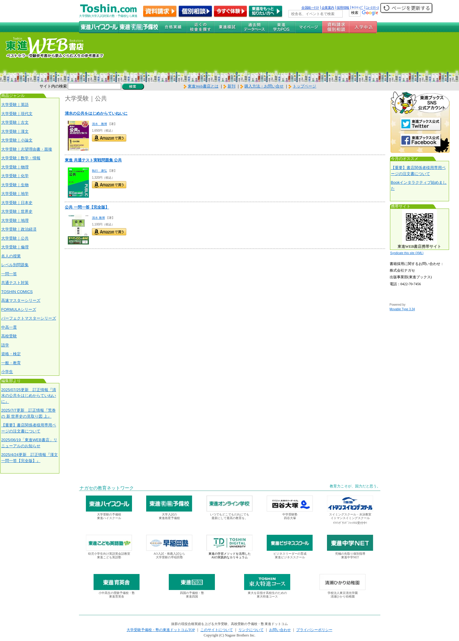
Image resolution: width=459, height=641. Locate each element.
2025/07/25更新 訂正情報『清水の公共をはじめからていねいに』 (28, 395)
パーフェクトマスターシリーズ (28, 318)
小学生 (7, 371)
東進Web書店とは (201, 86)
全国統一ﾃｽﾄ (310, 7)
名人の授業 (11, 256)
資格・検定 (11, 354)
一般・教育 (11, 363)
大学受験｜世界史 (17, 211)
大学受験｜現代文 (17, 113)
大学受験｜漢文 (15, 131)
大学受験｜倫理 (15, 247)
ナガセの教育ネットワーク (107, 488)
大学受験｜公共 (15, 238)
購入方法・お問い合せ (264, 86)
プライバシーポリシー (314, 630)
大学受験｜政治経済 (18, 229)
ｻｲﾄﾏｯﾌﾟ (357, 7)
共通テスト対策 (15, 282)
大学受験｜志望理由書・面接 (26, 149)
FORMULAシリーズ (18, 309)
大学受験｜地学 (15, 193)
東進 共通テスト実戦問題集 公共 (93, 160)
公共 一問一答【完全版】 (87, 207)
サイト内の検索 (53, 86)
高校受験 (9, 336)
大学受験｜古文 (15, 122)
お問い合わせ (280, 630)
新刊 (229, 86)
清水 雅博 (99, 124)
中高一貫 (9, 327)
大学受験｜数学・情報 (20, 158)
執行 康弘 (99, 170)
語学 (5, 345)
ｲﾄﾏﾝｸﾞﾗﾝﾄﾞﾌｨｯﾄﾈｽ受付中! (350, 523)
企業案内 (328, 7)
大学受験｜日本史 (17, 202)
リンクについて (251, 630)
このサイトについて (216, 630)
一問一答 (9, 274)
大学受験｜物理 (15, 167)
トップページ (304, 86)
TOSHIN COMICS (17, 291)
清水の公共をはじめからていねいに (96, 113)
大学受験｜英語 (15, 104)
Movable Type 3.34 (402, 309)
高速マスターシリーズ (20, 300)
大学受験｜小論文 (17, 140)
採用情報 (343, 7)
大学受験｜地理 (15, 220)
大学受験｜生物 (15, 185)
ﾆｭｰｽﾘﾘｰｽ (372, 7)
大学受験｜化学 (15, 176)
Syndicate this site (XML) (407, 253)
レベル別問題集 (15, 265)
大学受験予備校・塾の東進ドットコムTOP (161, 630)
